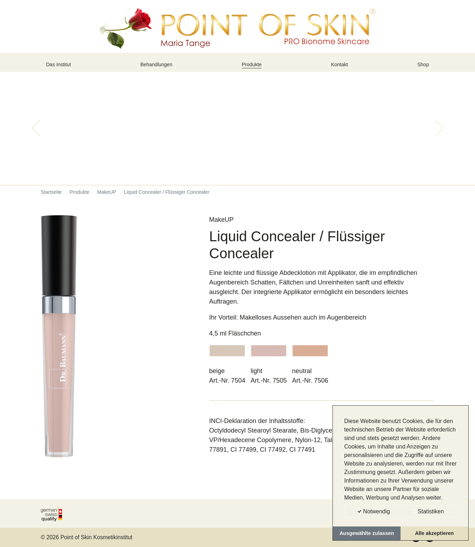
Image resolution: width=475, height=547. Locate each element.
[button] (35, 134)
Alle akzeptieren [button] (434, 533)
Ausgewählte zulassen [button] (367, 533)
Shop (421, 68)
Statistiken (428, 511)
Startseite (51, 198)
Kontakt (341, 68)
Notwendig (373, 511)
